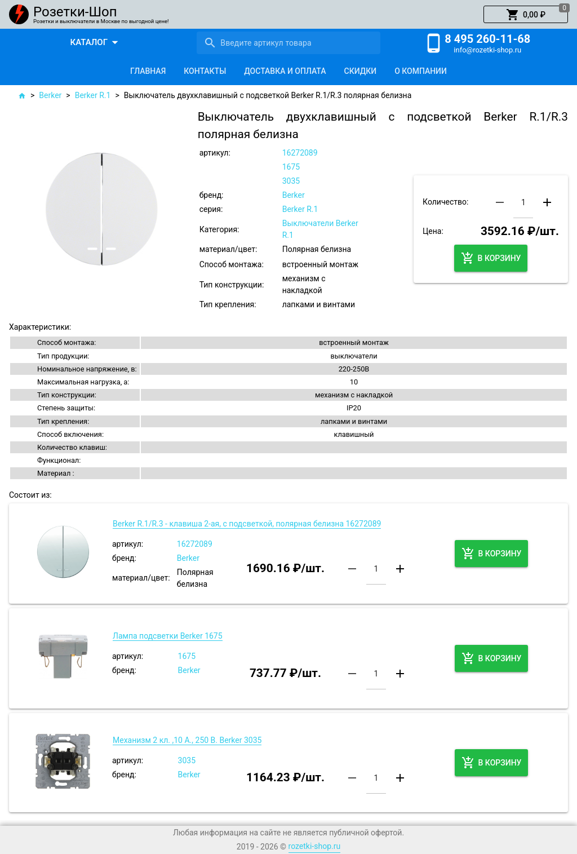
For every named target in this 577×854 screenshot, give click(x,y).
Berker (50, 95)
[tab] (148, 71)
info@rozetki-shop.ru (487, 50)
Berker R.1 (93, 95)
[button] (525, 15)
